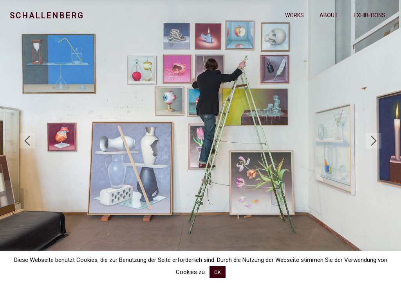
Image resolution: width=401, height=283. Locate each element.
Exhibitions (369, 15)
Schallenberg (47, 15)
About (329, 15)
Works (294, 15)
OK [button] (217, 272)
